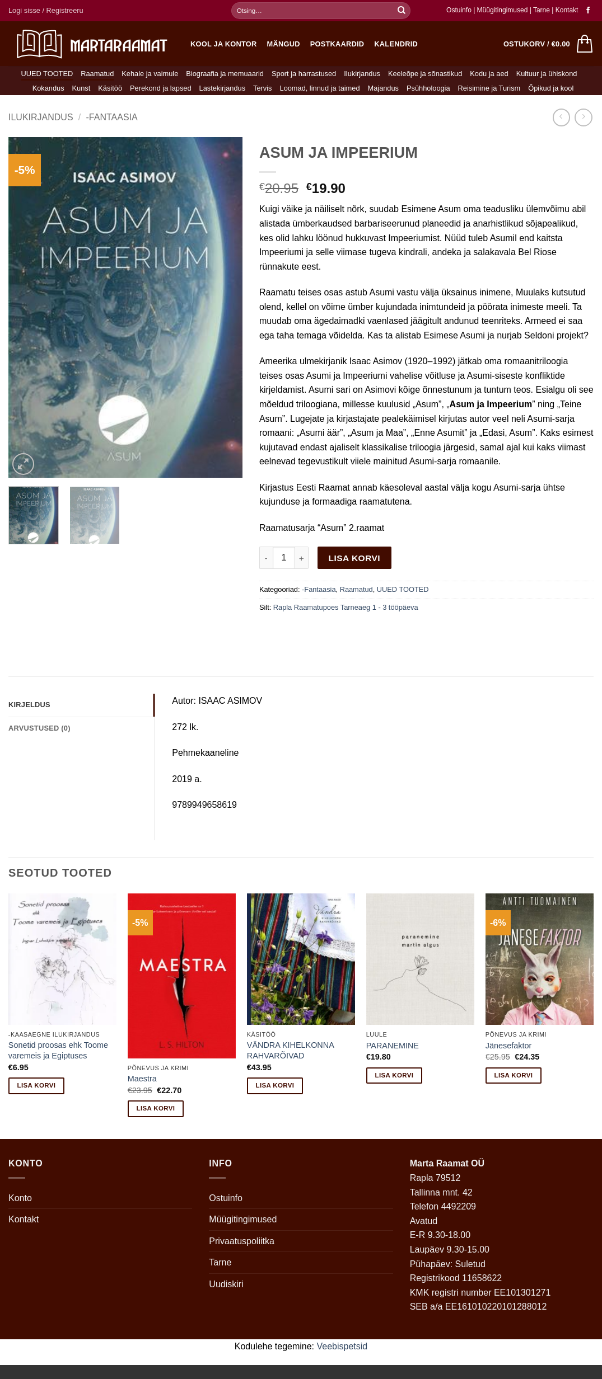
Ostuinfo (459, 10)
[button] (45, 10)
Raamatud (97, 73)
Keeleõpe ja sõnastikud (425, 73)
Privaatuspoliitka (241, 1241)
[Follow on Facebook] (588, 11)
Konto (20, 1198)
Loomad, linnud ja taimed (320, 88)
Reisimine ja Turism (489, 88)
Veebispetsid (342, 1346)
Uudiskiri (226, 1284)
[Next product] (561, 117)
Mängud (283, 44)
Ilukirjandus (362, 73)
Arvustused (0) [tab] (39, 728)
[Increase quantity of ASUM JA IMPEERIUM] (302, 558)
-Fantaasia (112, 117)
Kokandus (48, 88)
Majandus (383, 88)
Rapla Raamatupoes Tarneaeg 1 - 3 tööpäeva (345, 607)
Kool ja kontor (223, 44)
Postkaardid (337, 44)
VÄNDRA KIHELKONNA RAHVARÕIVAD (290, 1050)
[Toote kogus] (284, 558)
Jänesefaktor (508, 1045)
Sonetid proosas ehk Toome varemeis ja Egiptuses (58, 1050)
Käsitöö (110, 88)
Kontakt (567, 10)
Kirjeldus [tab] (29, 704)
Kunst (81, 88)
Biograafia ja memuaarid (225, 73)
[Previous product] (583, 117)
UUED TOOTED (47, 73)
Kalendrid (396, 44)
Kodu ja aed (489, 73)
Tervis (262, 88)
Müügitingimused (502, 10)
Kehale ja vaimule (150, 73)
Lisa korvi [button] (36, 1085)
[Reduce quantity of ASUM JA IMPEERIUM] (266, 558)
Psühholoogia (428, 88)
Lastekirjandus (222, 88)
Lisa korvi (355, 558)
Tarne (542, 10)
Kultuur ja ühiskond (546, 73)
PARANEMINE (392, 1045)
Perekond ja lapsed (161, 88)
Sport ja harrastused (304, 73)
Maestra (142, 1078)
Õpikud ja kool (550, 88)
